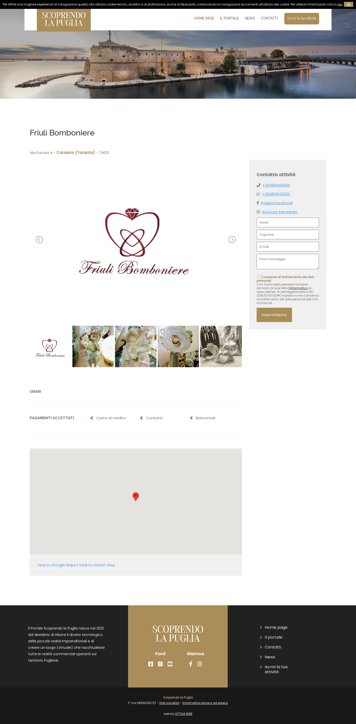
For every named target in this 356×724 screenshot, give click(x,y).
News (250, 18)
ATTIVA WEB (183, 714)
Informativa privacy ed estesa (205, 703)
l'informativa (298, 288)
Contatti (269, 18)
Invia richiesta (274, 314)
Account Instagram (280, 211)
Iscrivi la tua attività (301, 18)
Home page (204, 18)
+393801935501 (276, 185)
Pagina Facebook (277, 203)
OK (349, 4)
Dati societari (169, 703)
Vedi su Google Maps (56, 565)
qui (339, 4)
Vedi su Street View (97, 565)
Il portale (229, 18)
